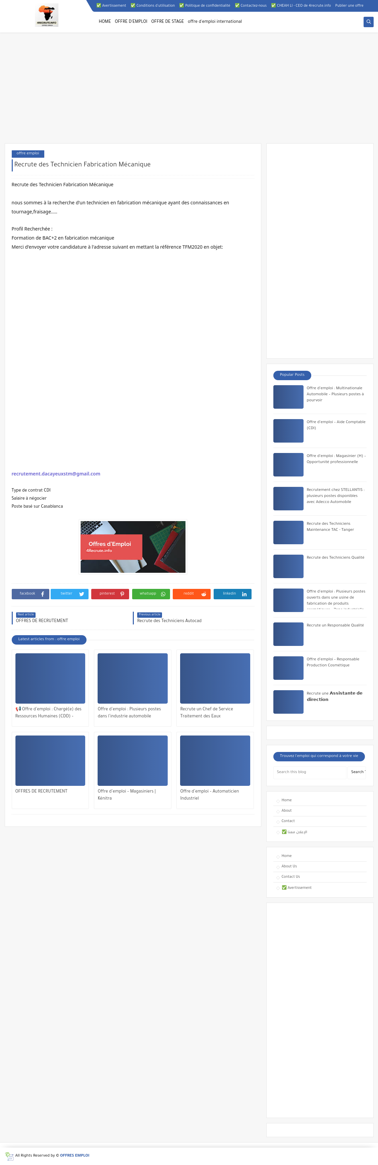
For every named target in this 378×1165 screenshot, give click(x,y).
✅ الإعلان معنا (294, 832)
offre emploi (28, 154)
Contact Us (291, 877)
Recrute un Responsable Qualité (335, 626)
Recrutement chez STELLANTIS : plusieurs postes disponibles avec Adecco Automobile (336, 496)
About (287, 811)
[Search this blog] (309, 772)
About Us (289, 867)
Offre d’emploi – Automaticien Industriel (209, 795)
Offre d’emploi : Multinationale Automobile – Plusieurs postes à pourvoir (335, 395)
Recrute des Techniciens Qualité (336, 558)
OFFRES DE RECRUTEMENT (41, 792)
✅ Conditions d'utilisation (152, 6)
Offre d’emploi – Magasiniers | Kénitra (127, 795)
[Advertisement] (189, 91)
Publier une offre (349, 6)
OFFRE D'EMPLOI (131, 22)
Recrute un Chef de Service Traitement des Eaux (206, 713)
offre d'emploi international (215, 22)
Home (287, 801)
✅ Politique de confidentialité (204, 6)
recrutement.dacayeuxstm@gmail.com (56, 473)
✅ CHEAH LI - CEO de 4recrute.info (301, 6)
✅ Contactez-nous (251, 6)
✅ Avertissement (111, 6)
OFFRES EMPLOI (74, 1156)
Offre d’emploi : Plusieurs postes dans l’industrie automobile (129, 713)
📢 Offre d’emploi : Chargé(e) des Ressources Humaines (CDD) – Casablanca (48, 713)
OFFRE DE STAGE (167, 22)
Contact (288, 821)
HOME (105, 22)
